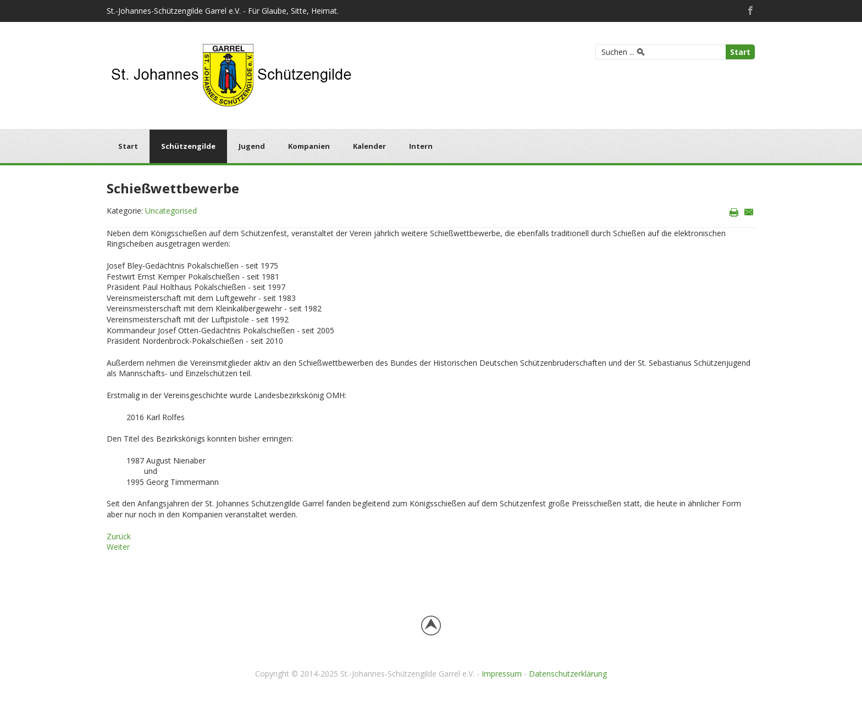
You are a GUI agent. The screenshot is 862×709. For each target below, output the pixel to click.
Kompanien (309, 146)
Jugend (252, 146)
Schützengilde (188, 146)
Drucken (734, 211)
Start (740, 52)
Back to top (431, 625)
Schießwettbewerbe (173, 188)
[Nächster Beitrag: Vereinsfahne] (118, 546)
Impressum (502, 673)
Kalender (369, 146)
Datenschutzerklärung (568, 673)
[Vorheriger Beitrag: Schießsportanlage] (119, 536)
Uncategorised (171, 210)
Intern (421, 146)
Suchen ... (617, 52)
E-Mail (749, 211)
